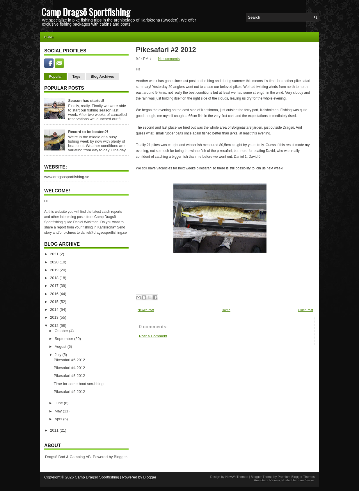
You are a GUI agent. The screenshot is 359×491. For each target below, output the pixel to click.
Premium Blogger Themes (296, 476)
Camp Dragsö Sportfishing (85, 12)
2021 (55, 254)
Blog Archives (102, 77)
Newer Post (146, 310)
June (59, 403)
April (59, 419)
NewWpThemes (236, 476)
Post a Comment (153, 336)
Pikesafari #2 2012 (69, 391)
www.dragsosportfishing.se (66, 177)
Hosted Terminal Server (298, 480)
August (61, 346)
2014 (55, 309)
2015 (55, 301)
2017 (55, 285)
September (64, 338)
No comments (169, 59)
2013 (55, 317)
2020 (55, 262)
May (59, 411)
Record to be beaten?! (88, 132)
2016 (55, 294)
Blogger (120, 457)
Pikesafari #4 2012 (69, 368)
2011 (55, 430)
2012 (55, 325)
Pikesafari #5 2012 (69, 360)
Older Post (305, 310)
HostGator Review (267, 480)
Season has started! (86, 100)
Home (49, 37)
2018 (55, 278)
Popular (55, 77)
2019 (55, 270)
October (62, 331)
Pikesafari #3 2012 (69, 375)
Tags (76, 77)
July (59, 354)
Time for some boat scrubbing (78, 384)
